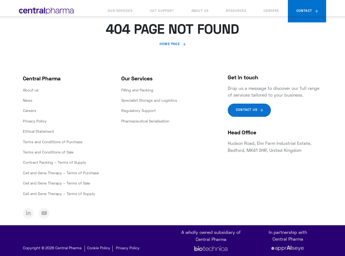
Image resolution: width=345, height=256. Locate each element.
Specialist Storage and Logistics (149, 101)
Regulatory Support (138, 111)
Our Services (120, 11)
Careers (271, 11)
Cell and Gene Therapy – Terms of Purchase (61, 173)
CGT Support (162, 11)
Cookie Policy (98, 248)
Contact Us (246, 110)
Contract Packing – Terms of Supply (54, 163)
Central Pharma (42, 79)
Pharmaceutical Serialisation (145, 121)
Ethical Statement (38, 132)
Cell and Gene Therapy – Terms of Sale (56, 183)
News (27, 101)
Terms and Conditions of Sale (48, 152)
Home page (170, 44)
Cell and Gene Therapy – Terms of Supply (59, 194)
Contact (304, 11)
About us (200, 11)
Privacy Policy (35, 121)
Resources (236, 11)
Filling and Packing (137, 90)
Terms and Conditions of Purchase (52, 142)
